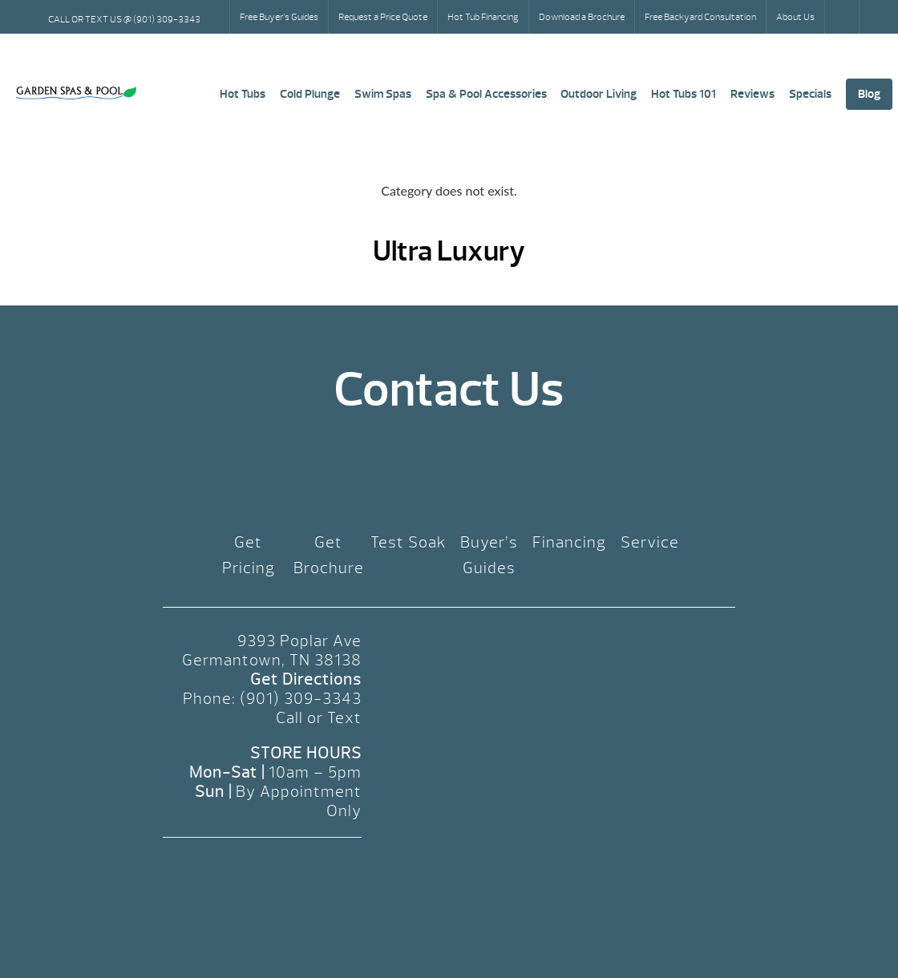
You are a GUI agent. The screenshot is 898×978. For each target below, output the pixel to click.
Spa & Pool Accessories (486, 94)
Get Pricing (248, 555)
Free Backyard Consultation (700, 16)
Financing (569, 542)
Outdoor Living (598, 94)
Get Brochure (328, 555)
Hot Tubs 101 (683, 94)
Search (843, 17)
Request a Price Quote (382, 16)
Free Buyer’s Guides (279, 16)
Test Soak (408, 542)
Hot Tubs (242, 94)
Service (650, 542)
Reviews (752, 94)
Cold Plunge (310, 94)
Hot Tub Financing (483, 16)
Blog (869, 94)
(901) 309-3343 (301, 699)
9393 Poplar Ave (299, 641)
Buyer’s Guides (489, 555)
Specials (810, 94)
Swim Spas (382, 94)
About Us (795, 16)
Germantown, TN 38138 (272, 660)
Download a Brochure (582, 16)
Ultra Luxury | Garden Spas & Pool (76, 93)
